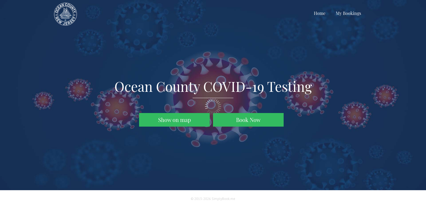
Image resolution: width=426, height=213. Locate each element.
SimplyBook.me (223, 198)
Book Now (248, 119)
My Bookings (348, 13)
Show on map (174, 120)
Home (319, 13)
